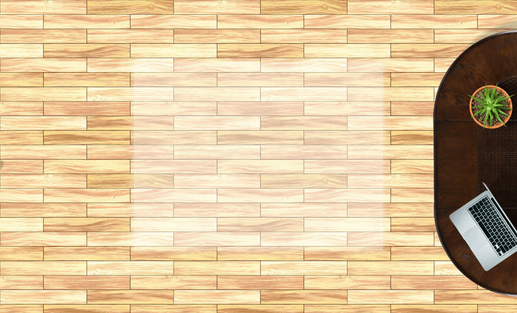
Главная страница (217, 231)
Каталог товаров (298, 231)
